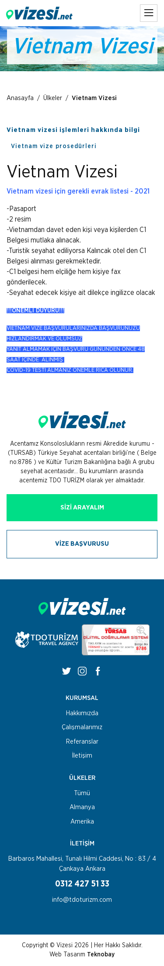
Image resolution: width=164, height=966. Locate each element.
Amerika (82, 821)
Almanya (82, 807)
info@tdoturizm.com (82, 900)
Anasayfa (20, 98)
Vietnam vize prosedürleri (54, 146)
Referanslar (82, 741)
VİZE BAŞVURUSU (82, 543)
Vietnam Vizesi (94, 98)
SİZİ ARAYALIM (82, 507)
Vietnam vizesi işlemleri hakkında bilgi (73, 130)
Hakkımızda (82, 713)
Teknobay (101, 955)
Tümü (82, 793)
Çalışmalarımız (82, 727)
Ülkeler (52, 98)
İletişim (82, 755)
